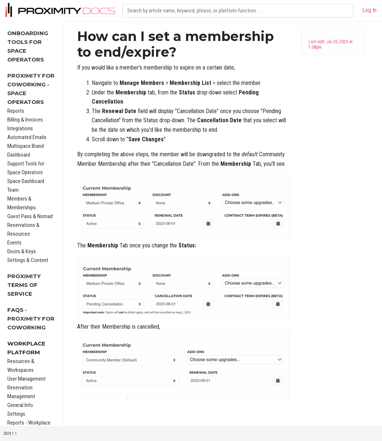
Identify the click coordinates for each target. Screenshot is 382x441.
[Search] (237, 11)
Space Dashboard (25, 181)
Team (13, 190)
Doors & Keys (21, 251)
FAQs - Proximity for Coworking (30, 318)
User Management (26, 378)
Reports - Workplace (28, 422)
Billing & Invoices (25, 119)
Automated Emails (26, 137)
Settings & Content (27, 260)
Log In (369, 10)
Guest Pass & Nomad (30, 216)
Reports (15, 111)
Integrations (20, 128)
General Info (20, 405)
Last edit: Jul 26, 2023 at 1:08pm (330, 44)
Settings (16, 414)
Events (14, 242)
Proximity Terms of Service (24, 285)
